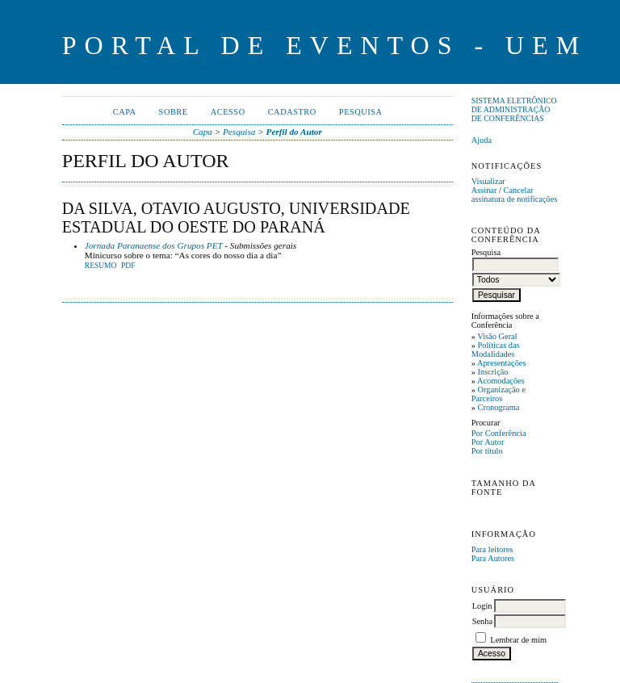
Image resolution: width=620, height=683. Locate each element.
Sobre (173, 111)
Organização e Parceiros (498, 394)
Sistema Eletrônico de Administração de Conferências (514, 109)
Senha (482, 621)
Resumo (101, 266)
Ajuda (481, 140)
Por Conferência (498, 433)
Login (482, 605)
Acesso (228, 111)
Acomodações (501, 380)
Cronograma (498, 407)
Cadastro (292, 111)
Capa (124, 111)
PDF (128, 266)
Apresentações (501, 362)
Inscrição (492, 371)
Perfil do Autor (294, 131)
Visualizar (488, 181)
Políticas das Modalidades (495, 349)
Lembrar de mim (518, 639)
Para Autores (492, 558)
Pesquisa (361, 111)
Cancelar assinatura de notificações (514, 194)
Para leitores (492, 549)
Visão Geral (497, 336)
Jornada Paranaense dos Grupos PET (154, 245)
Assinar (484, 190)
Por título (487, 450)
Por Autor (488, 442)
